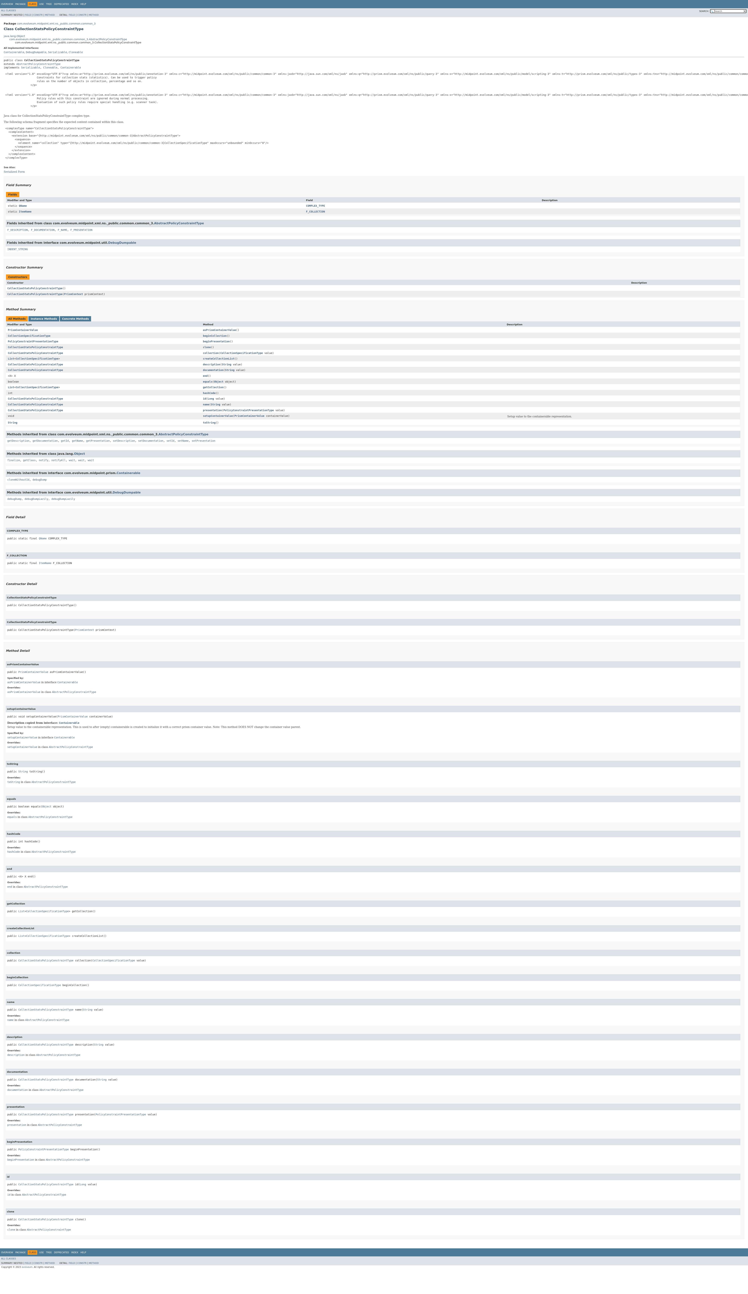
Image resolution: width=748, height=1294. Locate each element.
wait (72, 460)
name (206, 404)
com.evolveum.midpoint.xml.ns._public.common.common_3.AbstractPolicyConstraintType (68, 39)
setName (182, 440)
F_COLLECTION (315, 211)
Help (83, 4)
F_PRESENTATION (81, 229)
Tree (49, 4)
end (205, 375)
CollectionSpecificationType (29, 335)
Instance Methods (44, 318)
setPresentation (203, 440)
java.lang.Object (14, 36)
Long (211, 398)
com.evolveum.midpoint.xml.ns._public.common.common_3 (56, 23)
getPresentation (98, 440)
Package (20, 4)
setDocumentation (150, 440)
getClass (29, 460)
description (211, 364)
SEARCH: (704, 11)
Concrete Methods (75, 318)
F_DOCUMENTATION (42, 229)
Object (218, 381)
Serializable (57, 52)
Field (28, 15)
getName (77, 440)
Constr (38, 15)
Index (74, 4)
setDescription (124, 440)
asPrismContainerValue (219, 330)
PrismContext (73, 294)
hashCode (209, 393)
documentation (213, 370)
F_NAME (62, 229)
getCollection (213, 387)
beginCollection (214, 335)
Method (50, 15)
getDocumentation (45, 440)
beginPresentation (216, 341)
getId (65, 440)
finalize (13, 460)
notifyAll (58, 460)
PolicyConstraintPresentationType (33, 341)
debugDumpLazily (36, 498)
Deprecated (61, 4)
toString (209, 422)
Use (41, 4)
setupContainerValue (218, 415)
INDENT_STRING (17, 249)
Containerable (14, 52)
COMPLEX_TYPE (315, 205)
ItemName (25, 211)
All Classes (8, 10)
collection (211, 353)
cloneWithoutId (18, 479)
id (204, 398)
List (11, 358)
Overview (7, 4)
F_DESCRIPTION (17, 229)
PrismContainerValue (23, 330)
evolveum (27, 1267)
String (226, 364)
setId (170, 440)
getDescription (18, 440)
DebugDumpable (36, 52)
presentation (212, 410)
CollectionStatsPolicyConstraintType (34, 288)
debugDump (40, 479)
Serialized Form (14, 171)
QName (23, 205)
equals (207, 381)
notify (43, 460)
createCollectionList (218, 358)
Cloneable (76, 52)
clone (207, 347)
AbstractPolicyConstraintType (38, 63)
